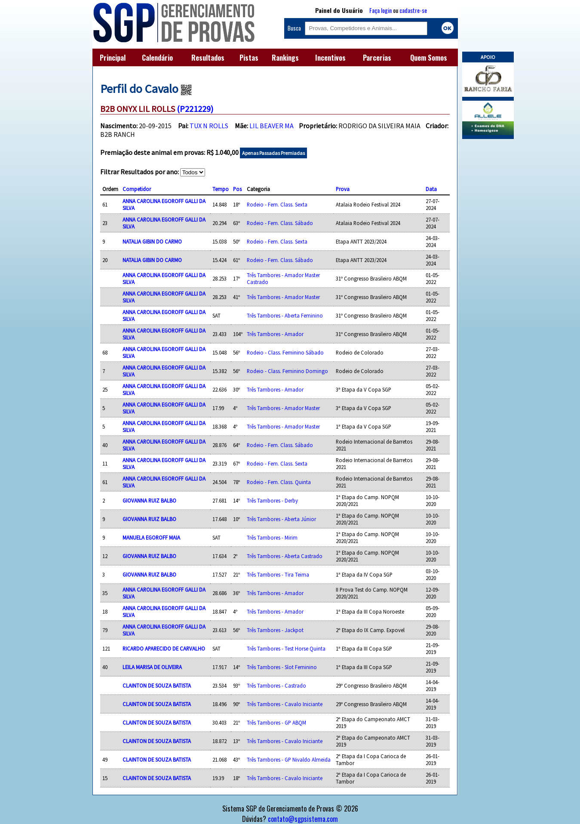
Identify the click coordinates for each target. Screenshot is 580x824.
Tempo (220, 188)
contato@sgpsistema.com (303, 819)
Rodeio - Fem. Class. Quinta (279, 481)
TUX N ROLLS (209, 125)
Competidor (137, 188)
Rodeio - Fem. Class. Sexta (277, 204)
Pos (237, 188)
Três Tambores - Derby (272, 500)
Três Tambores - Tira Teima (278, 574)
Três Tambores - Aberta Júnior (281, 518)
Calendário (157, 57)
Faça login (380, 10)
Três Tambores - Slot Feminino (282, 667)
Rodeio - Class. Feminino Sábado (285, 352)
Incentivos (330, 57)
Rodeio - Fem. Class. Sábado (280, 222)
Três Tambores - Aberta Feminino (285, 315)
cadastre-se (413, 10)
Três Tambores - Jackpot (275, 629)
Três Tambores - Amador (275, 333)
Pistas (248, 57)
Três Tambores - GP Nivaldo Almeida (289, 759)
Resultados (207, 57)
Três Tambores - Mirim (272, 537)
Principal (113, 57)
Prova (343, 188)
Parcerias (377, 57)
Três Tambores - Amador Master (283, 296)
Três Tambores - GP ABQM (276, 722)
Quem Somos (428, 57)
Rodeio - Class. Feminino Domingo (287, 370)
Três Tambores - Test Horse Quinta (286, 648)
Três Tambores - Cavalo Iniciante (284, 704)
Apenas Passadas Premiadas (273, 153)
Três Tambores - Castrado (276, 685)
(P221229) (195, 108)
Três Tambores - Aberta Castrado (284, 555)
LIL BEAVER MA (271, 125)
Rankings (285, 57)
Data (431, 188)
